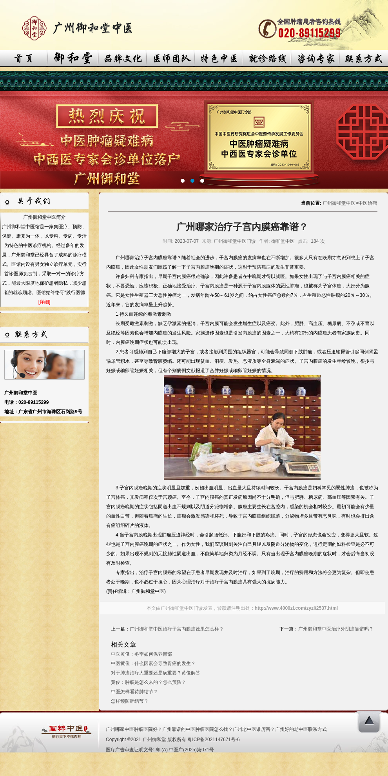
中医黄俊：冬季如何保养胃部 (141, 654)
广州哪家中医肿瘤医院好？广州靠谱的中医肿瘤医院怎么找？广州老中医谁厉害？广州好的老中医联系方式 (216, 729)
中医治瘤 (367, 203)
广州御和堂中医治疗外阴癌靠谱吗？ (335, 629)
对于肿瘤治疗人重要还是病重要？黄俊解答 (155, 673)
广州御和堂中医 (339, 203)
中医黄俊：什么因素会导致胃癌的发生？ (153, 663)
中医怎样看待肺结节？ (134, 691)
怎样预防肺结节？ (130, 701)
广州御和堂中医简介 (44, 217)
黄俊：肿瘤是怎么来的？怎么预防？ (148, 682)
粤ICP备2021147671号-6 (213, 739)
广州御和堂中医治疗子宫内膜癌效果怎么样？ (177, 629)
